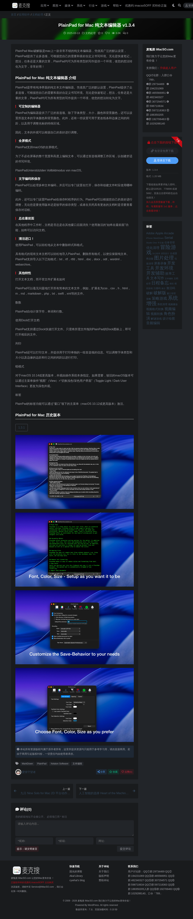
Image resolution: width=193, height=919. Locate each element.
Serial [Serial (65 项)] (168, 238)
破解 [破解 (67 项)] (149, 293)
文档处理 (37, 14)
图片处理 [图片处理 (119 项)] (164, 258)
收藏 (113, 771)
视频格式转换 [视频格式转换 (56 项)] (155, 309)
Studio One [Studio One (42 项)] (151, 242)
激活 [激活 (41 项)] (163, 288)
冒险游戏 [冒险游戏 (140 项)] (161, 249)
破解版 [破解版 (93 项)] (160, 292)
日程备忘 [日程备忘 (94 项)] (160, 283)
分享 (101, 771)
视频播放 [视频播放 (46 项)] (173, 304)
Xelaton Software (59, 763)
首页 (13, 14)
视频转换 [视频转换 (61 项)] (157, 314)
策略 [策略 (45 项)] (148, 299)
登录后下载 (162, 160)
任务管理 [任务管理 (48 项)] (169, 242)
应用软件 (24, 14)
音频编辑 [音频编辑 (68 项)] (153, 323)
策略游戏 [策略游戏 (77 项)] (159, 298)
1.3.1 (21, 427)
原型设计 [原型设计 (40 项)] (165, 253)
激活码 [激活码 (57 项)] (170, 288)
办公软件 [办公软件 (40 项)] (156, 253)
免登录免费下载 (162, 150)
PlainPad (41, 763)
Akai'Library (76, 875)
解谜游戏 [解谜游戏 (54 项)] (156, 318)
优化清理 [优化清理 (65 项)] (152, 248)
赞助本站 (104, 880)
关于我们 (104, 871)
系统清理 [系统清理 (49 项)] (162, 304)
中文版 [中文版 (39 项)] (161, 243)
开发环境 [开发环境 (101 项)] (164, 268)
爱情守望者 (25, 772)
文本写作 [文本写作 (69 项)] (157, 278)
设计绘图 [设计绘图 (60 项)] (168, 318)
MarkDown (27, 763)
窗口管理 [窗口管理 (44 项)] (171, 293)
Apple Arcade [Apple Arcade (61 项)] (164, 233)
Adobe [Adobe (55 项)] (150, 233)
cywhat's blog (77, 880)
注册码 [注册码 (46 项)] (157, 288)
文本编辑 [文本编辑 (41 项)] (169, 278)
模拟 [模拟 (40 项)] (172, 284)
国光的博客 (75, 871)
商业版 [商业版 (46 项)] (149, 258)
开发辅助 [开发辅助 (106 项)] (155, 273)
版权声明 (104, 875)
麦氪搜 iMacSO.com (88, 900)
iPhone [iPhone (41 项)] (149, 238)
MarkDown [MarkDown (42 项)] (158, 238)
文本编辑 (77, 763)
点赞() (127, 771)
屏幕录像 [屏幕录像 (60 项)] (160, 263)
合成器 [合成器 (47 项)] (173, 253)
